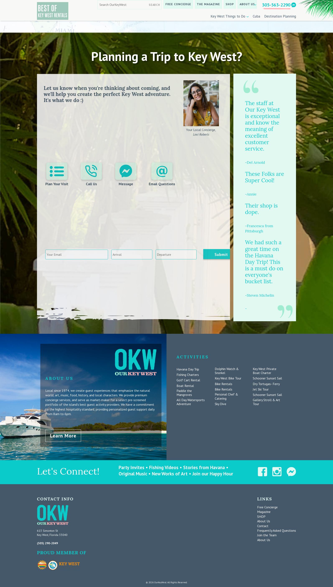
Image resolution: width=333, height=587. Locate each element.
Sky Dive (220, 404)
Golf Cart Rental (188, 380)
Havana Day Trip (188, 369)
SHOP (230, 4)
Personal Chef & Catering (226, 396)
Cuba (256, 16)
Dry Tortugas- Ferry (266, 384)
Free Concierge (178, 4)
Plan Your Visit (57, 174)
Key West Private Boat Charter (264, 371)
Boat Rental (185, 386)
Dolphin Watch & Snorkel (227, 371)
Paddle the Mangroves (184, 393)
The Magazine (208, 4)
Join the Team (267, 534)
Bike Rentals (223, 384)
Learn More (63, 435)
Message (125, 174)
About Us (247, 4)
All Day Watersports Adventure (191, 402)
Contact (262, 525)
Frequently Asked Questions (276, 530)
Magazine (264, 511)
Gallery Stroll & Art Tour (266, 402)
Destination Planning (280, 16)
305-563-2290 (276, 5)
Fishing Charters (188, 375)
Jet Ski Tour (261, 389)
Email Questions (161, 174)
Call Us (91, 174)
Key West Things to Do (228, 16)
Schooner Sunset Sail (267, 378)
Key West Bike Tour (228, 378)
